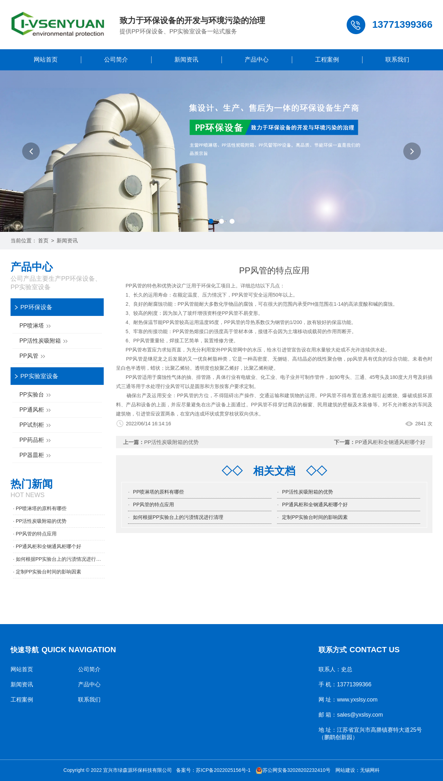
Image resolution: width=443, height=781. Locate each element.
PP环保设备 (36, 307)
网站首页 (46, 59)
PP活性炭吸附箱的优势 (171, 442)
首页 (43, 240)
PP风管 (33, 356)
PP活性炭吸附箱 (44, 341)
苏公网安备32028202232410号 (293, 770)
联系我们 (397, 59)
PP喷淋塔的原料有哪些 (158, 492)
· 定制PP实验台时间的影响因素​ (47, 571)
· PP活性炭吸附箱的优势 (39, 521)
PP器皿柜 (35, 455)
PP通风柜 (35, 410)
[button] (31, 151)
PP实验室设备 (39, 376)
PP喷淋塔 (35, 326)
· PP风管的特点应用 (35, 533)
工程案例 (327, 59)
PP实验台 (35, 395)
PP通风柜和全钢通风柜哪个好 (390, 442)
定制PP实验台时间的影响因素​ (315, 517)
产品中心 (257, 59)
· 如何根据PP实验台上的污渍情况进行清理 (59, 559)
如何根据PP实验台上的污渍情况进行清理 (178, 517)
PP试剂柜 (35, 425)
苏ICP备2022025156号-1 (223, 770)
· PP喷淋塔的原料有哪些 (39, 508)
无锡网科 (370, 770)
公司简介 (116, 59)
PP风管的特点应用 (153, 504)
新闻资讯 (186, 59)
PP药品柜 (35, 440)
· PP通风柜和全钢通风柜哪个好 (47, 546)
